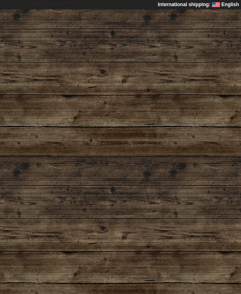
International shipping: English (198, 4)
